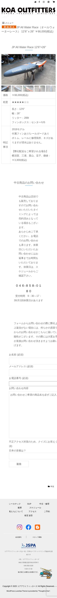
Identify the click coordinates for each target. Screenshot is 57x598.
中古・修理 (45, 504)
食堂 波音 (28, 515)
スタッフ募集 (37, 537)
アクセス (33, 511)
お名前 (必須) (16, 354)
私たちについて (16, 511)
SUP (30, 504)
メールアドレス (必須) (21, 366)
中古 (52, 486)
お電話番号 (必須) (18, 378)
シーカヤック (16, 504)
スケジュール (35, 508)
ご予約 (47, 511)
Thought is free (44, 591)
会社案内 (18, 537)
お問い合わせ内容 (18, 388)
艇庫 (20, 508)
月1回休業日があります (30, 300)
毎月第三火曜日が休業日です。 (28, 572)
